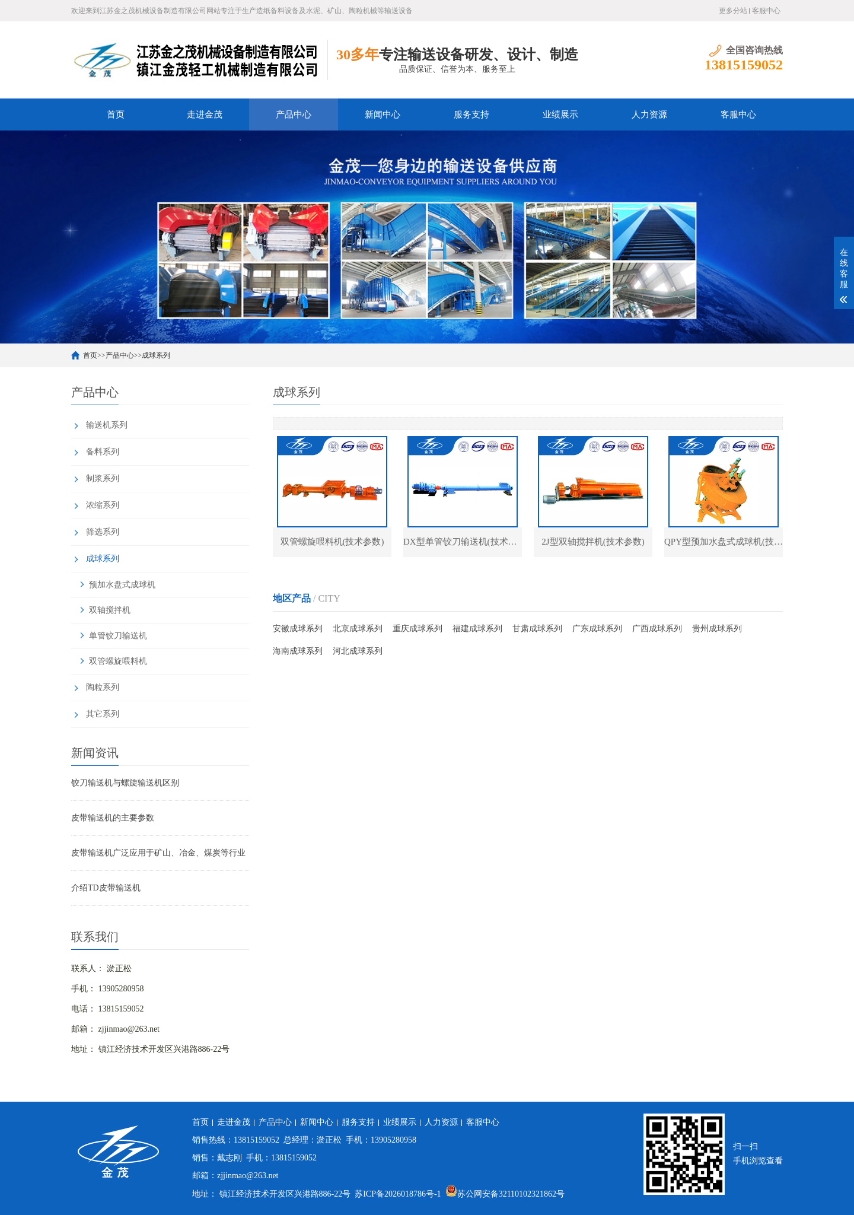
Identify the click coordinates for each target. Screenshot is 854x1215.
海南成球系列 (298, 651)
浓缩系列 (102, 505)
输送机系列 (107, 425)
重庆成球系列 (417, 628)
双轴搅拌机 (109, 610)
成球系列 (156, 355)
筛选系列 (102, 531)
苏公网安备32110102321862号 (505, 1193)
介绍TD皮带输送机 (106, 887)
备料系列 (102, 451)
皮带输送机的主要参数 (112, 817)
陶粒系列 (102, 687)
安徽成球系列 (298, 628)
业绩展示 (560, 114)
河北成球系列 (358, 651)
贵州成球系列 (717, 628)
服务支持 (471, 114)
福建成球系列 (477, 628)
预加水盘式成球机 (122, 584)
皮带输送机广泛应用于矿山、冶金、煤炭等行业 (158, 852)
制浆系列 (102, 478)
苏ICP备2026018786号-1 (398, 1193)
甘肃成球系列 (537, 628)
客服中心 (766, 11)
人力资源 (649, 114)
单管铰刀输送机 (118, 635)
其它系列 (102, 714)
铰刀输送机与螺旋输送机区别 (125, 782)
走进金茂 (204, 114)
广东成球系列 (597, 628)
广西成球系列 (657, 628)
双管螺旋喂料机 (118, 661)
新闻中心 (382, 114)
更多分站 (733, 11)
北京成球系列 (358, 628)
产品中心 (293, 114)
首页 (116, 114)
